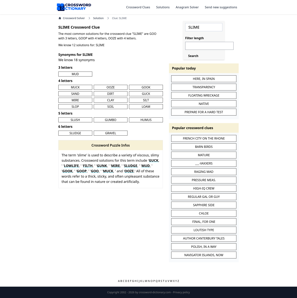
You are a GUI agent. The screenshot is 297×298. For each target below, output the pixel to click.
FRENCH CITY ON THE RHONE (204, 138)
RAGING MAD (203, 172)
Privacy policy (181, 292)
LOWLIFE (71, 165)
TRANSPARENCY (203, 87)
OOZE (111, 87)
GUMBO (110, 120)
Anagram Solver (187, 7)
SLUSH (75, 120)
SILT (146, 100)
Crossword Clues (138, 7)
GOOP (82, 171)
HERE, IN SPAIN (204, 79)
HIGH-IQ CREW (203, 188)
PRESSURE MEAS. (204, 180)
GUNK (102, 165)
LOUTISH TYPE (204, 230)
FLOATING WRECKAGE (203, 95)
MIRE (75, 100)
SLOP (75, 107)
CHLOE (204, 213)
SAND (75, 94)
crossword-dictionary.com (155, 292)
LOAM (146, 107)
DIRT (110, 94)
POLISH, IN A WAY (203, 247)
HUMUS (146, 120)
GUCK (146, 94)
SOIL (110, 107)
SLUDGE (75, 133)
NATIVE (204, 104)
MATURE (204, 155)
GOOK (145, 87)
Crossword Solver (71, 18)
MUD (75, 74)
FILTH (88, 165)
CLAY (110, 100)
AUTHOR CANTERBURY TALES (204, 238)
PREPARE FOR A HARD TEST (203, 112)
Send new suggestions (221, 7)
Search (193, 56)
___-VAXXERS (204, 163)
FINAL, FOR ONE (203, 222)
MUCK (75, 87)
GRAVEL (110, 133)
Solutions (163, 7)
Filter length (194, 38)
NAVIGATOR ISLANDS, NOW (203, 255)
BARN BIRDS (204, 147)
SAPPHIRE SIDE (203, 205)
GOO (95, 171)
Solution (98, 18)
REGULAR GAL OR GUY (204, 197)
